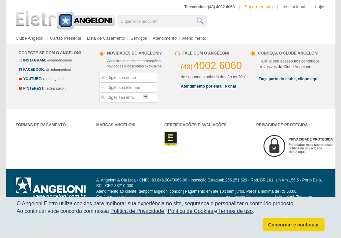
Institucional (294, 6)
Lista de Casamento (106, 38)
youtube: (32, 79)
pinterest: (33, 88)
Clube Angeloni (30, 38)
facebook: (34, 69)
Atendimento (165, 38)
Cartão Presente (65, 38)
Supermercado (258, 6)
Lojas (320, 6)
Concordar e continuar (293, 224)
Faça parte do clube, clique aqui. (289, 79)
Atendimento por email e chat (208, 86)
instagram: (34, 60)
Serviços (138, 38)
